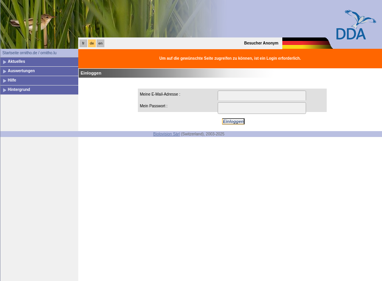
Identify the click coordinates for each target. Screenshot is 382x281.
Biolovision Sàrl (166, 134)
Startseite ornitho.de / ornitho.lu (29, 53)
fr (83, 43)
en (100, 43)
